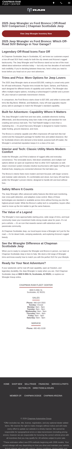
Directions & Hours (43, 400)
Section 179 (25, 400)
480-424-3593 (39, 312)
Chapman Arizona (53, 408)
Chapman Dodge (32, 408)
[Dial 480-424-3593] (61, 3)
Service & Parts (60, 396)
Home (7, 396)
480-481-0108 (39, 340)
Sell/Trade (31, 396)
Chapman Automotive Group (40, 431)
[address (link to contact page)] (54, 3)
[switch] (69, 3)
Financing (44, 396)
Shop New (17, 396)
